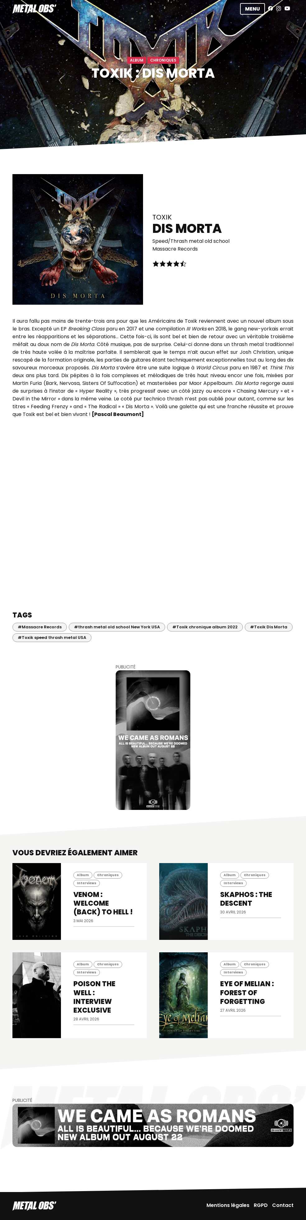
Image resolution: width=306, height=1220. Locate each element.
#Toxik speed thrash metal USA (52, 637)
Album (136, 60)
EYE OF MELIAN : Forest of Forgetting (247, 992)
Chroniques (163, 60)
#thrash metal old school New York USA (117, 627)
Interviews (86, 883)
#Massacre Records (40, 627)
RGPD (261, 1205)
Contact (283, 1205)
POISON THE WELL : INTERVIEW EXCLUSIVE (94, 997)
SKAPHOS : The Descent (246, 899)
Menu (252, 8)
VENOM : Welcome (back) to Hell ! (103, 903)
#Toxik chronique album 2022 (205, 627)
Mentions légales (227, 1205)
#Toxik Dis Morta (268, 627)
